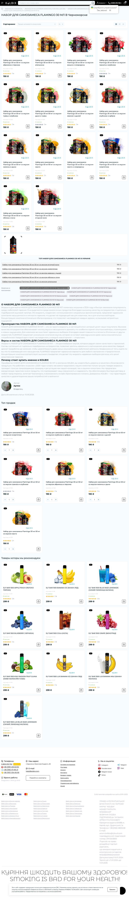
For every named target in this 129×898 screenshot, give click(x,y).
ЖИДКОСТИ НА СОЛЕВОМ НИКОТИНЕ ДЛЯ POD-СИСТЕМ (45, 8)
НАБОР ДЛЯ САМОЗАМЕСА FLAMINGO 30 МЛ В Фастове (87, 300)
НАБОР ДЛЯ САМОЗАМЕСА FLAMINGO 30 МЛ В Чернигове (93, 288)
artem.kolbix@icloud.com (110, 833)
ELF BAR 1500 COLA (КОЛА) (57, 633)
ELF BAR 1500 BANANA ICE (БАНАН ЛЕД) (62, 588)
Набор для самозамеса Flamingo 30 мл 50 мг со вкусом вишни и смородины (80, 62)
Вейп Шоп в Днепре (8, 806)
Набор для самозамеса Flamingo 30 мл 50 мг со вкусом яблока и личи (16, 215)
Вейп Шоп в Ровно (40, 813)
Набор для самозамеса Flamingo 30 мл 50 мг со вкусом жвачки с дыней (80, 113)
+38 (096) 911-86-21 (11, 770)
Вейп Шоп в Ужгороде (73, 801)
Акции (62, 786)
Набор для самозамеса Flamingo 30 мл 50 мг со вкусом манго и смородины (80, 164)
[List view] (120, 24)
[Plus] (13, 450)
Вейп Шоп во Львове (73, 816)
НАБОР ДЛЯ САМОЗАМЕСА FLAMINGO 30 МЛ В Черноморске (43, 288)
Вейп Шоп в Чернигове (74, 811)
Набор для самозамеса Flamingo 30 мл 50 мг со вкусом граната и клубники (112, 62)
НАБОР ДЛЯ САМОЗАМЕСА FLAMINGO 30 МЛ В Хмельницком (43, 296)
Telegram (122, 765)
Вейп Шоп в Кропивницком (10, 818)
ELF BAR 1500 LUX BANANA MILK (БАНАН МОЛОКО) (105, 677)
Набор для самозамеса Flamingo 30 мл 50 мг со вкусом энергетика (112, 164)
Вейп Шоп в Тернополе (42, 818)
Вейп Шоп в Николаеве (42, 803)
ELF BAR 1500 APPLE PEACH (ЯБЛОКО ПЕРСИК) (18, 589)
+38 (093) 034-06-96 (11, 772)
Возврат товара (65, 775)
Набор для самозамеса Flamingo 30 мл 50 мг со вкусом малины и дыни (16, 164)
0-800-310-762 (6, 764)
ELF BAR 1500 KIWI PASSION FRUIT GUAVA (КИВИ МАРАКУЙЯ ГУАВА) (20, 677)
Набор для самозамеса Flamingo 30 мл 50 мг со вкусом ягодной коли (48, 215)
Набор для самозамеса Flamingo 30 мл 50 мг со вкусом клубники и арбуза (112, 113)
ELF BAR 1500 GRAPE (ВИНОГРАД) (102, 633)
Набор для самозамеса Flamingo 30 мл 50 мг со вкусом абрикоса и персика (16, 62)
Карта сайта (64, 778)
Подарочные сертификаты (69, 783)
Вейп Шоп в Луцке (40, 801)
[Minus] (5, 450)
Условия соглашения (67, 764)
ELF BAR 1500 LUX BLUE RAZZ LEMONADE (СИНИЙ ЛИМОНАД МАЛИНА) (20, 723)
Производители (65, 780)
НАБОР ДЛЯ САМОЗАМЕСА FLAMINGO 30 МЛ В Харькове (42, 300)
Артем (17, 386)
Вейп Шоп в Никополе (41, 806)
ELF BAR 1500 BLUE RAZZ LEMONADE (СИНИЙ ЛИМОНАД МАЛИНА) (103, 589)
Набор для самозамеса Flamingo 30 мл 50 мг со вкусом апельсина (48, 62)
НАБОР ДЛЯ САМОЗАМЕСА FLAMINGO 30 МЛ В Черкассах (89, 292)
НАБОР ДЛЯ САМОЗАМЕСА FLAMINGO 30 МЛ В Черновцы (42, 292)
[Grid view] (116, 24)
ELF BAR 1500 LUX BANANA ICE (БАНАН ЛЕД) (64, 676)
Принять (112, 889)
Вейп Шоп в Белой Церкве (10, 801)
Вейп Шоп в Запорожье (9, 811)
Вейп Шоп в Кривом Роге (10, 816)
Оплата (62, 770)
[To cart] (28, 75)
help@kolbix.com (32, 771)
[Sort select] (37, 24)
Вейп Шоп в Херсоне (73, 803)
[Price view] (123, 24)
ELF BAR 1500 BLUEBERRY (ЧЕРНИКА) (18, 633)
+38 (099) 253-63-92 (11, 767)
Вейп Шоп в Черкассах (74, 808)
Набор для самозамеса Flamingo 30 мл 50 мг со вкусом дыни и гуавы (48, 113)
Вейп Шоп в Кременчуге (9, 813)
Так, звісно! (102, 10)
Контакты (63, 772)
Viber (120, 768)
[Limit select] (60, 24)
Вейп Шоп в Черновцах (74, 813)
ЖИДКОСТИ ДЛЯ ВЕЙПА (13, 8)
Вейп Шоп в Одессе (40, 808)
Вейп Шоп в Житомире (9, 808)
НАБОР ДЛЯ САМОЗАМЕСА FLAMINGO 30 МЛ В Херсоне (91, 296)
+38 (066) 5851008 (117, 828)
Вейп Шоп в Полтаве (41, 811)
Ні (110, 10)
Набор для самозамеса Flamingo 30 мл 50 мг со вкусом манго (48, 164)
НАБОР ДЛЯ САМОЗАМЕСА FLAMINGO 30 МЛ (84, 8)
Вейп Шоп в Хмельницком (75, 806)
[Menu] (2, 3)
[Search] (93, 3)
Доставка (63, 767)
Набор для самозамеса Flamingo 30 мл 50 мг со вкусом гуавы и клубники (16, 113)
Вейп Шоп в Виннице (8, 803)
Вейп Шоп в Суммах (40, 816)
